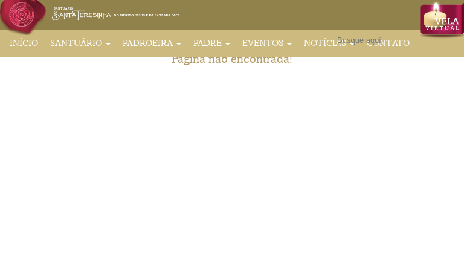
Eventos (267, 42)
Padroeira (152, 42)
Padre (211, 42)
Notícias (329, 42)
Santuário (80, 42)
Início (24, 42)
